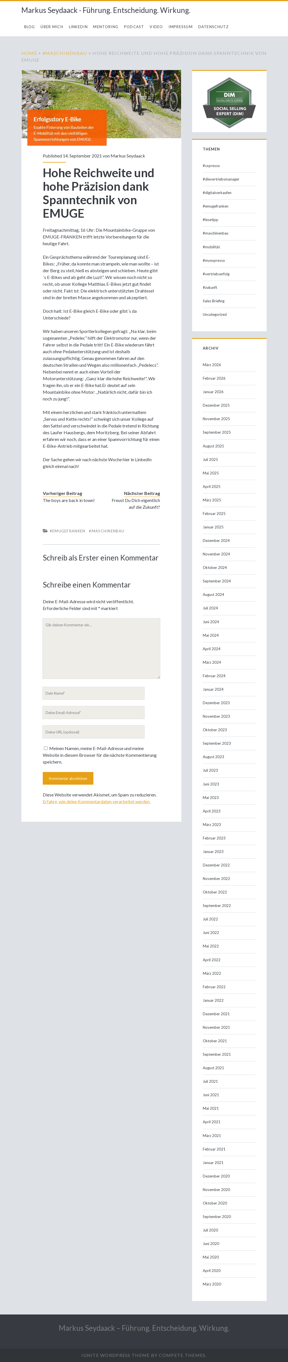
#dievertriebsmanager (221, 179)
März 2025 (212, 500)
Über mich (51, 26)
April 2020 (211, 1270)
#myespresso (214, 260)
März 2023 (212, 824)
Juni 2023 (211, 784)
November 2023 (216, 716)
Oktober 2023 (215, 730)
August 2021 (213, 1068)
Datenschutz (213, 26)
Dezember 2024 (216, 540)
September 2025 (217, 432)
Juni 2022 (211, 932)
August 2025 (213, 446)
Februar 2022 (214, 987)
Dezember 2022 (216, 865)
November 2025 (216, 419)
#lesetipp (210, 219)
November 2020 (216, 1189)
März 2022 (212, 973)
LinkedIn (78, 26)
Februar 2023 (214, 838)
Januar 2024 (213, 689)
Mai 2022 (211, 946)
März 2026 (212, 365)
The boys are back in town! (69, 500)
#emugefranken (68, 531)
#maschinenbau (64, 53)
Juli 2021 (210, 1081)
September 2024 (217, 581)
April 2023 (211, 811)
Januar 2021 (213, 1162)
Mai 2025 (211, 473)
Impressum (180, 26)
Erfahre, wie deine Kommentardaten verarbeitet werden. (96, 801)
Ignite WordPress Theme (115, 1355)
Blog (29, 26)
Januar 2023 (213, 851)
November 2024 (216, 554)
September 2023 (217, 743)
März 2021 (212, 1135)
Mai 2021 (211, 1108)
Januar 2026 (213, 392)
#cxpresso (211, 165)
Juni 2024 (211, 622)
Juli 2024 (210, 608)
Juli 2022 (210, 919)
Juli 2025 (210, 459)
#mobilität (211, 247)
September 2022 (217, 905)
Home (29, 53)
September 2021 (217, 1054)
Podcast (134, 26)
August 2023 (213, 757)
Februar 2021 (214, 1149)
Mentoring (105, 26)
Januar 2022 (213, 1000)
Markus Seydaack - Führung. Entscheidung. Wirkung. (105, 10)
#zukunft (210, 287)
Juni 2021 (211, 1095)
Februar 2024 (214, 676)
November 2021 (216, 1027)
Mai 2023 (211, 797)
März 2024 (212, 662)
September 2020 (217, 1216)
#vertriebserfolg (216, 274)
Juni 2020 (211, 1243)
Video (156, 26)
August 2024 (213, 594)
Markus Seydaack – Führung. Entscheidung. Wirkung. (144, 1327)
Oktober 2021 (215, 1041)
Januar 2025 (213, 527)
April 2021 (211, 1122)
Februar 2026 (214, 378)
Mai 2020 (211, 1257)
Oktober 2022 (215, 892)
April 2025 (211, 486)
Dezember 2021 (216, 1014)
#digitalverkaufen (217, 192)
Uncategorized (215, 314)
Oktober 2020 (215, 1203)
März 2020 (212, 1284)
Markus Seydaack (128, 155)
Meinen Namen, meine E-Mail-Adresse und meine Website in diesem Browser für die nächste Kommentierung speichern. (100, 755)
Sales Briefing (213, 301)
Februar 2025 (214, 513)
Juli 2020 (210, 1230)
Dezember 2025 (216, 405)
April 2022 (211, 960)
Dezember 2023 (216, 703)
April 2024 (211, 649)
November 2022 (216, 878)
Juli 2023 (210, 770)
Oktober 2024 (215, 567)
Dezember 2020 (216, 1176)
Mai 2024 (211, 635)
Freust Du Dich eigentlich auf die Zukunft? (136, 503)
